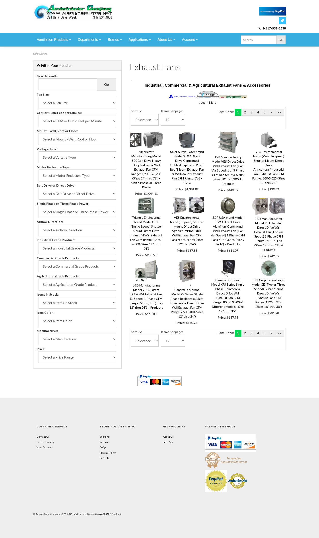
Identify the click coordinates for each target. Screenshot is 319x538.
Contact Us (43, 436)
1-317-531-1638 (274, 28)
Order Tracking (45, 442)
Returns (104, 442)
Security (104, 458)
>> (279, 112)
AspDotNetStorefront (110, 514)
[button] (207, 102)
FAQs (103, 447)
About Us (168, 436)
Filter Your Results (54, 65)
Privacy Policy (108, 452)
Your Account (45, 447)
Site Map (168, 442)
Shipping (104, 436)
